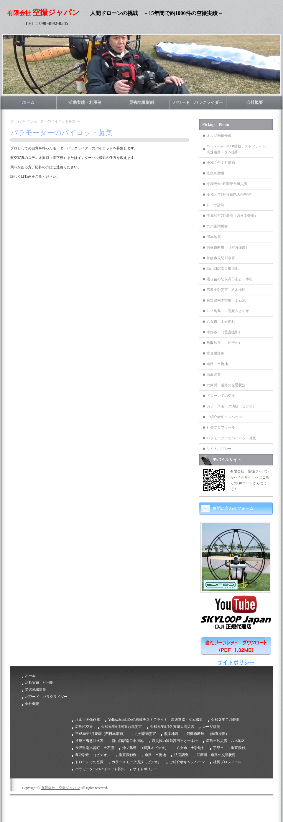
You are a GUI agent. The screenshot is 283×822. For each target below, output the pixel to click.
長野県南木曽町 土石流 (226, 300)
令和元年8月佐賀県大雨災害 (229, 194)
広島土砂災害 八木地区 (226, 290)
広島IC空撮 (215, 173)
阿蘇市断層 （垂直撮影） (228, 247)
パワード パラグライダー (198, 102)
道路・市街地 (217, 364)
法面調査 (214, 374)
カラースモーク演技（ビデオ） (231, 406)
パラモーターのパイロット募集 (231, 438)
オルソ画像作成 (219, 136)
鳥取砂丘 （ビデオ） (224, 343)
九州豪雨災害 (217, 226)
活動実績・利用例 (84, 102)
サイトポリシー (219, 449)
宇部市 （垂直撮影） (224, 332)
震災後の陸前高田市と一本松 (230, 279)
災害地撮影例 (141, 102)
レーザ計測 (215, 205)
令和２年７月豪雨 (221, 163)
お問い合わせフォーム (233, 508)
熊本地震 (214, 237)
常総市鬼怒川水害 (221, 258)
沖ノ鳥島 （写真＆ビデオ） (230, 311)
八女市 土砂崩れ (221, 322)
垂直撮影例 (215, 353)
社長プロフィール (221, 427)
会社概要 (254, 102)
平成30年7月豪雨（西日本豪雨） (232, 216)
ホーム (28, 102)
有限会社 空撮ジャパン (60, 788)
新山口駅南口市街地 (222, 269)
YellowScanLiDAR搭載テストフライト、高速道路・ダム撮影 (238, 149)
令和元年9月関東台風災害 (227, 184)
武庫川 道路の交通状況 (226, 385)
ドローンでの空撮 (221, 396)
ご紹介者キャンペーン (224, 417)
